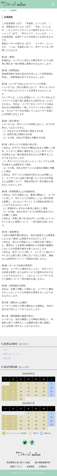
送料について (16, 467)
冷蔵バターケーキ (10, 354)
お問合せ (43, 467)
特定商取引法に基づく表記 (18, 463)
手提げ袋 (7, 358)
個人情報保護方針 (42, 463)
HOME (4, 10)
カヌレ (6, 350)
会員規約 (30, 467)
